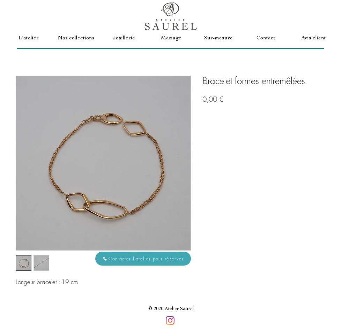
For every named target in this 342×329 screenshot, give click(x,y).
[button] (76, 38)
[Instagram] (170, 320)
